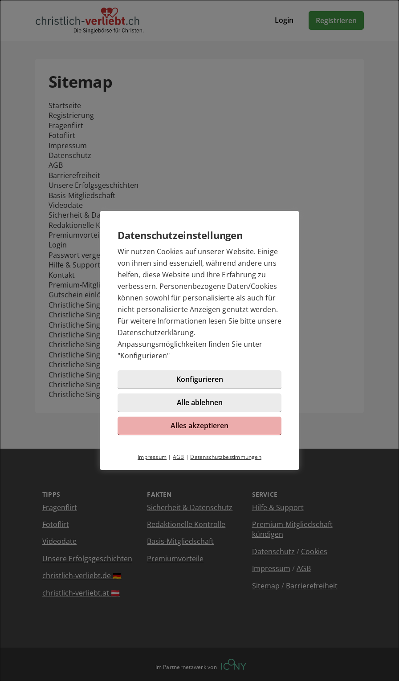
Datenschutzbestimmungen (225, 457)
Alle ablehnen (200, 402)
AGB (178, 457)
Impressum (152, 457)
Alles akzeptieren (199, 425)
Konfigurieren (143, 356)
